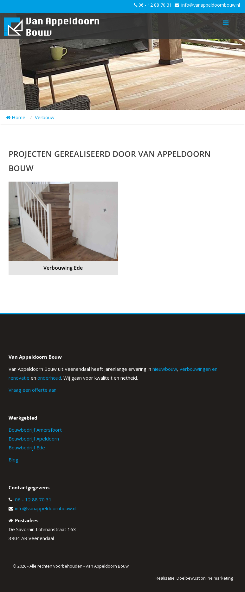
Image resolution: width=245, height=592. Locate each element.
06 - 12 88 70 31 (155, 5)
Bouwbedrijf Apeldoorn (34, 438)
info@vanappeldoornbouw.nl (210, 5)
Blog (13, 459)
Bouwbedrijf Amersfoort (35, 430)
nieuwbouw (164, 369)
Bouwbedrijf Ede (27, 447)
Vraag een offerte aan (32, 390)
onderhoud (49, 378)
